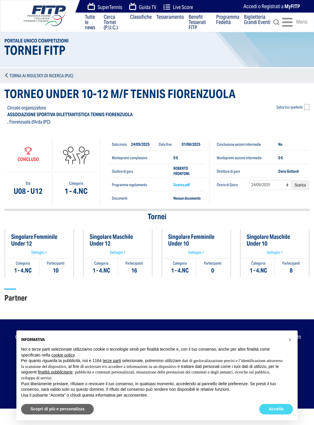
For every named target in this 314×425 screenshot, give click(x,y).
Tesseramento (170, 17)
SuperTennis (105, 7)
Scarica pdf (181, 184)
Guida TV (143, 7)
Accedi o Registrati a (271, 6)
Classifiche (141, 17)
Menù (291, 22)
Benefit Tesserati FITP (197, 22)
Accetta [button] (276, 409)
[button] (290, 340)
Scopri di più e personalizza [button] (57, 409)
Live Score (178, 7)
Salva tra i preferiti (293, 108)
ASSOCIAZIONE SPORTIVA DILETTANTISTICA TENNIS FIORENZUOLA (70, 115)
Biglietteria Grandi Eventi (257, 19)
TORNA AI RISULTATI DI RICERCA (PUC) (41, 75)
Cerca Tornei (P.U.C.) (111, 22)
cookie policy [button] (63, 355)
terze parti (112, 360)
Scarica (300, 185)
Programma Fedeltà (227, 19)
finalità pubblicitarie (55, 372)
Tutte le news (90, 22)
